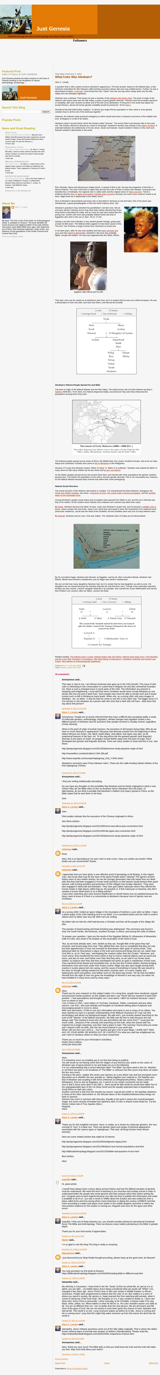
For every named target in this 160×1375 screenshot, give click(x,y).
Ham (74, 667)
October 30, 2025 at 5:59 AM (73, 1339)
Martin (65, 1240)
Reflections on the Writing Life (18, 191)
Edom (70, 667)
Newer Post (60, 1363)
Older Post (153, 1363)
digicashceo (68, 1253)
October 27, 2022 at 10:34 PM (73, 1262)
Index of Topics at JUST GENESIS (19, 74)
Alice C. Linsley (70, 712)
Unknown (67, 849)
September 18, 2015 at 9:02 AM (74, 803)
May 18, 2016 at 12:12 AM (72, 904)
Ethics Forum (11, 132)
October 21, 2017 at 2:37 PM (73, 1236)
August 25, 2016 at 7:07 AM (72, 1176)
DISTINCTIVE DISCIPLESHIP (17, 176)
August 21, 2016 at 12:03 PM (73, 1114)
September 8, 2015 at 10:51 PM (74, 708)
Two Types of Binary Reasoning (17, 149)
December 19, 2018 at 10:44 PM (74, 1249)
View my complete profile (12, 236)
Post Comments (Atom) (77, 1368)
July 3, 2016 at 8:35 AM (71, 1049)
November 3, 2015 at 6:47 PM (73, 866)
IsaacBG (66, 1179)
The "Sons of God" (12, 164)
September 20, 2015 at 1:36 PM (74, 845)
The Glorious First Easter (15, 178)
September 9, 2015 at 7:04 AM (73, 773)
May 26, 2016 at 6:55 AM (71, 982)
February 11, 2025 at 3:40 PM (73, 1278)
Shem (79, 667)
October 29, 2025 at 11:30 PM (73, 1321)
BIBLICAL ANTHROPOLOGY (17, 162)
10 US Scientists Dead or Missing (18, 135)
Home (107, 1363)
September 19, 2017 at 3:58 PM (74, 1213)
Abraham (63, 667)
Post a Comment (61, 1359)
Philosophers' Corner (14, 147)
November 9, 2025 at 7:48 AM (73, 1354)
